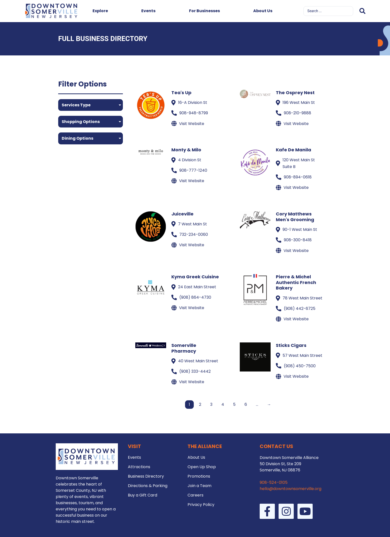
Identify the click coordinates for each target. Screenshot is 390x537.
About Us (262, 11)
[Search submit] (362, 11)
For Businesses (204, 11)
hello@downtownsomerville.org (290, 489)
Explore (100, 11)
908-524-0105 (274, 482)
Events (148, 11)
